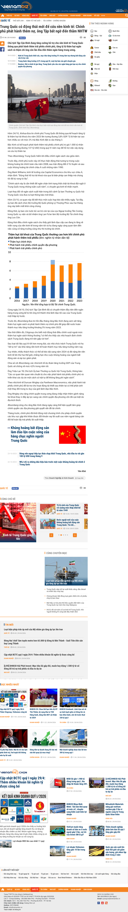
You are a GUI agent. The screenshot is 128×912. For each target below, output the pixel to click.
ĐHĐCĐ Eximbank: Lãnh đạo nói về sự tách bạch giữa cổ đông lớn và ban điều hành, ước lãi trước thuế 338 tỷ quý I (73, 713)
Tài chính (63, 722)
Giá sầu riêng (23, 878)
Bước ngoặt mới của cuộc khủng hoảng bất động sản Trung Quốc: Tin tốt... (94, 522)
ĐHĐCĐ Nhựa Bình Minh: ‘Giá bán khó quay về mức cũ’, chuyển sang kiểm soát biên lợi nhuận (77, 809)
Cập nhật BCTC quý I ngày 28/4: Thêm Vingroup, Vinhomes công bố (13, 710)
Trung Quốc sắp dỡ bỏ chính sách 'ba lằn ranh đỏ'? (51, 506)
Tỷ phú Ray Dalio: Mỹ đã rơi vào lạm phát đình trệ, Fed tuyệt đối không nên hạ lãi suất (13, 753)
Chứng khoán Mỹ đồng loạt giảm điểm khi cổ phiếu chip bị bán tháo (67, 597)
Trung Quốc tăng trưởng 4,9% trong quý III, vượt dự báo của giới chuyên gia (47, 61)
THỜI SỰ (9, 16)
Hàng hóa (109, 818)
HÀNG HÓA (25, 16)
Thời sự (6, 647)
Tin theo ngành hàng (102, 23)
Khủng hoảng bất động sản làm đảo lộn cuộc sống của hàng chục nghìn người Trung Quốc (30, 434)
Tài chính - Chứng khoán (54, 21)
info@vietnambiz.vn (15, 907)
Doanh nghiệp (9, 658)
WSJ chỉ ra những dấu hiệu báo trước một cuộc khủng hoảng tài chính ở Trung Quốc (52, 463)
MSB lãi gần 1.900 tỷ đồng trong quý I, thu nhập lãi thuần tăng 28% (77, 781)
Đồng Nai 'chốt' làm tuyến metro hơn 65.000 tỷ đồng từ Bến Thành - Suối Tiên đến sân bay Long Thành (43, 642)
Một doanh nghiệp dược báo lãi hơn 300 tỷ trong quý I (73, 751)
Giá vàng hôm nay (10, 874)
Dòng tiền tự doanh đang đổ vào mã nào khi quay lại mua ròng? (43, 751)
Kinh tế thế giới (33, 21)
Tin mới (9, 624)
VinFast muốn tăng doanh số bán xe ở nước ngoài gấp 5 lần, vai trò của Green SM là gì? (77, 831)
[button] (51, 535)
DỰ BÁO (17, 16)
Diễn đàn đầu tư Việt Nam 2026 (85, 878)
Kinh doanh (71, 839)
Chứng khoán (34, 757)
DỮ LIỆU (96, 16)
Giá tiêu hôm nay (87, 874)
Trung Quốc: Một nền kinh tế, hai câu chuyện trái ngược (50, 522)
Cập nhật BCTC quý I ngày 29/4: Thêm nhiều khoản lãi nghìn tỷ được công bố (39, 654)
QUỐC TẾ (35, 16)
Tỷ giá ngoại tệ (24, 874)
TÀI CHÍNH (43, 16)
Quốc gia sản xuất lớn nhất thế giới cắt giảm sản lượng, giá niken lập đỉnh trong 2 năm (116, 851)
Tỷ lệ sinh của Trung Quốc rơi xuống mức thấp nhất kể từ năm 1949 (95, 508)
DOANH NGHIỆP (75, 16)
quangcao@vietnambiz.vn (111, 899)
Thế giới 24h (18, 21)
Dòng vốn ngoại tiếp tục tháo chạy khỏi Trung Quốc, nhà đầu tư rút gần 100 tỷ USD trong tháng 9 (51, 455)
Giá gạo (43, 878)
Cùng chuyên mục (56, 553)
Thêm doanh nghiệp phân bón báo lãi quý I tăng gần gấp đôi (115, 829)
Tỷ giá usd (35, 874)
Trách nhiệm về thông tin (12, 909)
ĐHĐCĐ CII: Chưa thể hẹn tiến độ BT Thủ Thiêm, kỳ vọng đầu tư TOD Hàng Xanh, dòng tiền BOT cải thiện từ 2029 (43, 713)
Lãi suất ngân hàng (102, 874)
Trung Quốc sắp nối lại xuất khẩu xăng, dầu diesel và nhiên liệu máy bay (66, 590)
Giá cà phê (75, 874)
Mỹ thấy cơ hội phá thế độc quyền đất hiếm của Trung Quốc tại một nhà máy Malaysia (65, 604)
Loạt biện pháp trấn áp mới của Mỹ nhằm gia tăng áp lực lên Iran (64, 582)
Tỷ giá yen (44, 874)
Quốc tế (5, 20)
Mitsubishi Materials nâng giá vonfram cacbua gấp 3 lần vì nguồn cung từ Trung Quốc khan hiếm (115, 809)
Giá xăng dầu (115, 874)
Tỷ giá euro (54, 874)
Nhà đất (7, 672)
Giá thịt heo (34, 878)
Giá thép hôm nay (10, 878)
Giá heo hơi (65, 874)
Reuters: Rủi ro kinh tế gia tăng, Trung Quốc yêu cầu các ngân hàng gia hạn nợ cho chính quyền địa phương (52, 65)
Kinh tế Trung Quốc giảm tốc (18, 536)
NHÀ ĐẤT (52, 16)
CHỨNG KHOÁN (63, 16)
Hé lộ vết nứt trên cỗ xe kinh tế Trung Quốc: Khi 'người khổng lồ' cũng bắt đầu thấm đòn (65, 611)
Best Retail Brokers (65, 878)
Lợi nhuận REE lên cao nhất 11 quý (28, 841)
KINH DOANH (87, 16)
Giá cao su (52, 878)
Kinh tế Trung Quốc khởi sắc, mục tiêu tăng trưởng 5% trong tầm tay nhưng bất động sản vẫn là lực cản (52, 57)
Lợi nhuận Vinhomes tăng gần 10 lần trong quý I (76, 850)
